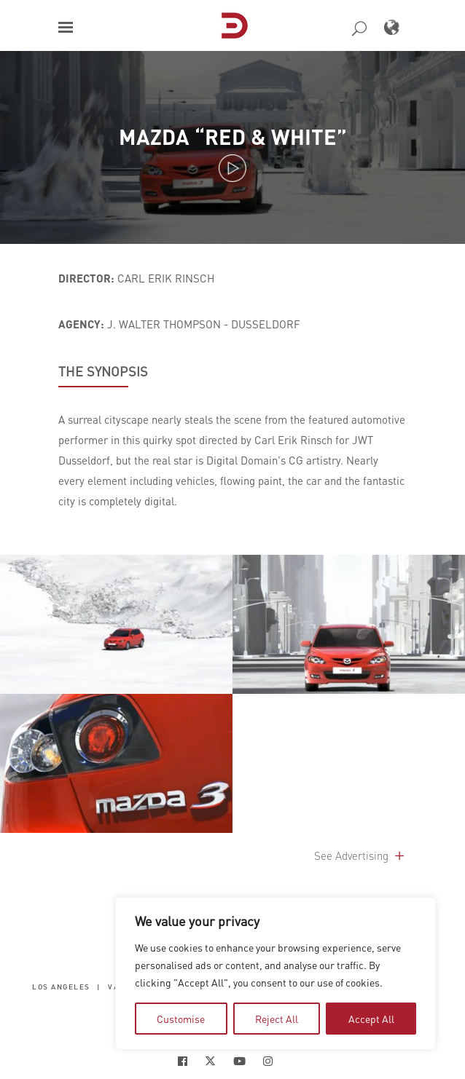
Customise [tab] (181, 1018)
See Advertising (360, 855)
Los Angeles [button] (61, 987)
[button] (65, 27)
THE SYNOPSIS (103, 371)
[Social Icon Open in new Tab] (182, 1061)
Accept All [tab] (371, 1018)
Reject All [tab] (276, 1018)
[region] (275, 973)
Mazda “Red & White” (233, 136)
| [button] (99, 987)
